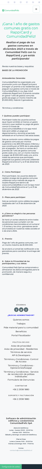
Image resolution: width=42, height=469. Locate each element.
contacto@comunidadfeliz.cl (21, 450)
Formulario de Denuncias (21, 380)
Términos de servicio (21, 352)
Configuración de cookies (11, 466)
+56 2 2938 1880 (21, 389)
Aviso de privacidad (21, 346)
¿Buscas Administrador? (21, 315)
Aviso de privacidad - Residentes (21, 349)
